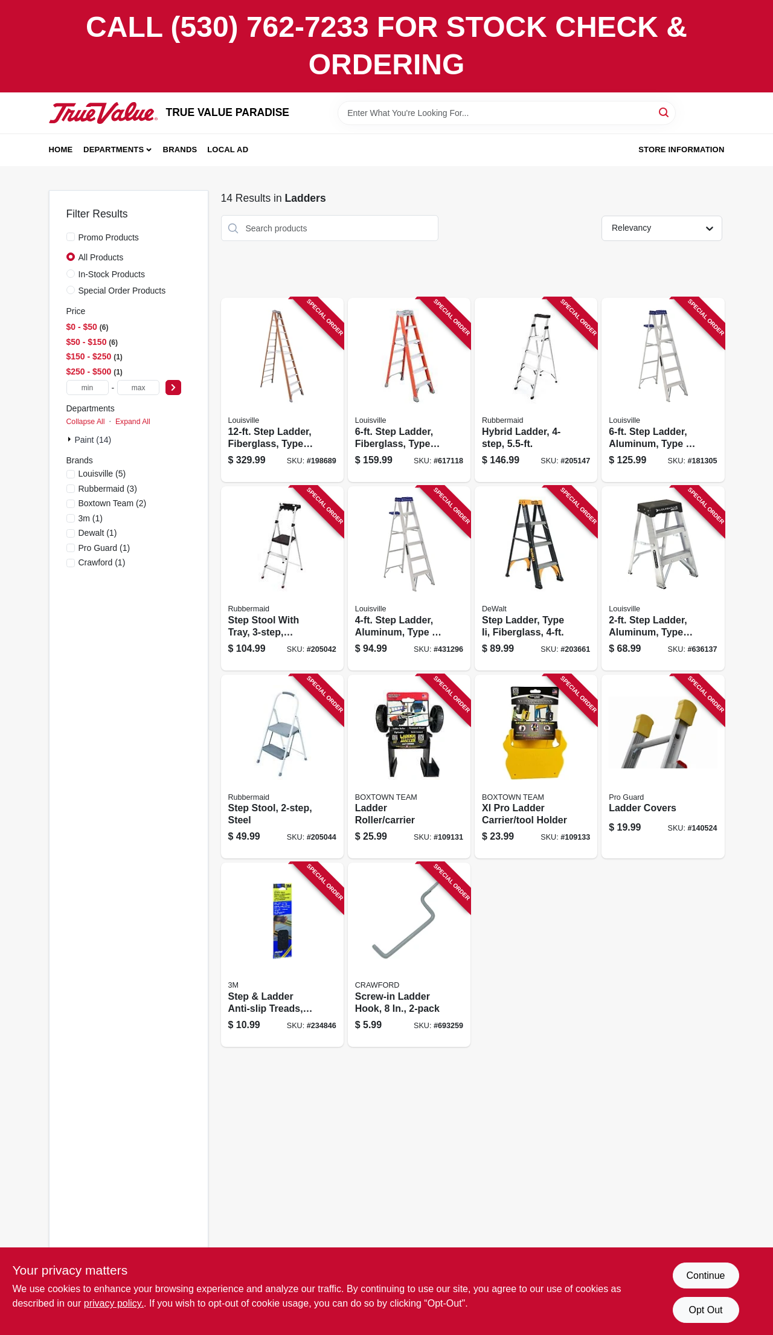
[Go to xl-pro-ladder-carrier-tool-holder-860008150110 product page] (536, 767)
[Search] (664, 112)
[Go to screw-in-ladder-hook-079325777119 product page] (409, 955)
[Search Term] (507, 113)
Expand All (132, 421)
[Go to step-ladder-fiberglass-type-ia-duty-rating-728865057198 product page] (282, 390)
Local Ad (227, 149)
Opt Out (705, 1310)
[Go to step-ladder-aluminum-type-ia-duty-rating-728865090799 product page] (662, 578)
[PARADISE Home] (103, 113)
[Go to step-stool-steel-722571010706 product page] (282, 767)
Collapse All (85, 421)
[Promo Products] (70, 237)
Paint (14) (93, 440)
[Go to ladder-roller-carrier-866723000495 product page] (409, 767)
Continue (705, 1275)
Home (61, 149)
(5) (102, 473)
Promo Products (109, 237)
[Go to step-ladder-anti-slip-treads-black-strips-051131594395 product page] (282, 955)
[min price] (87, 387)
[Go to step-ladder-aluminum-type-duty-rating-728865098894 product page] (409, 578)
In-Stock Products (112, 274)
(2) (113, 503)
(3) (108, 489)
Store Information (681, 149)
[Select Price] (173, 387)
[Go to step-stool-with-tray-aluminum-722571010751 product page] (282, 578)
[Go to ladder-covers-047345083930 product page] (662, 767)
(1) (91, 518)
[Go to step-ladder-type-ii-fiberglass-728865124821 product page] (536, 578)
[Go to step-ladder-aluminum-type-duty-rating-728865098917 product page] (662, 390)
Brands (180, 149)
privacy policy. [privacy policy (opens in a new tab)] (114, 1303)
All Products (101, 257)
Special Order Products (122, 291)
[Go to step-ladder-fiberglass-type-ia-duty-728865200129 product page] (409, 390)
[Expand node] (70, 439)
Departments (113, 149)
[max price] (138, 387)
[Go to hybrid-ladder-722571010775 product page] (536, 390)
